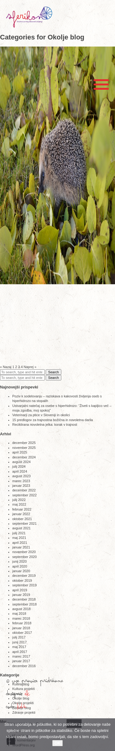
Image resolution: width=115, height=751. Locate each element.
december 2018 (24, 599)
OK (58, 743)
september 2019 (24, 585)
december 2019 (24, 575)
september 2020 (24, 557)
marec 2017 (21, 656)
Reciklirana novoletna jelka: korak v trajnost (44, 424)
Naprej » (30, 367)
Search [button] (53, 372)
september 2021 (24, 523)
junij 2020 (19, 561)
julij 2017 (18, 637)
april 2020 (19, 566)
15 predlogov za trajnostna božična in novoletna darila (52, 420)
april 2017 (19, 652)
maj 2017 (19, 647)
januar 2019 (21, 595)
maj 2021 (19, 538)
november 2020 (24, 552)
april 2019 (19, 590)
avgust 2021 (21, 528)
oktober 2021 (22, 519)
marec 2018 (21, 618)
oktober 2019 (22, 580)
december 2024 (24, 457)
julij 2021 (18, 533)
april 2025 (19, 452)
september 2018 (24, 604)
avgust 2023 (21, 476)
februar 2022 (21, 509)
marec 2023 (21, 481)
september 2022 (24, 495)
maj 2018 (19, 613)
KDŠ (21, 708)
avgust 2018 (21, 609)
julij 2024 (18, 466)
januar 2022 (21, 514)
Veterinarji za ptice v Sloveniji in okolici (41, 415)
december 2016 (24, 666)
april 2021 (19, 542)
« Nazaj (5, 367)
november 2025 (24, 447)
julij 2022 (18, 500)
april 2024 (19, 471)
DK (27, 695)
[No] (107, 735)
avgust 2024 (21, 462)
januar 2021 (21, 547)
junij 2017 (19, 642)
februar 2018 (21, 623)
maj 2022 (19, 504)
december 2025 (24, 443)
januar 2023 (21, 485)
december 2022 (24, 490)
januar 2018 (21, 628)
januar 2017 (21, 661)
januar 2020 (21, 571)
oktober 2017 (22, 632)
